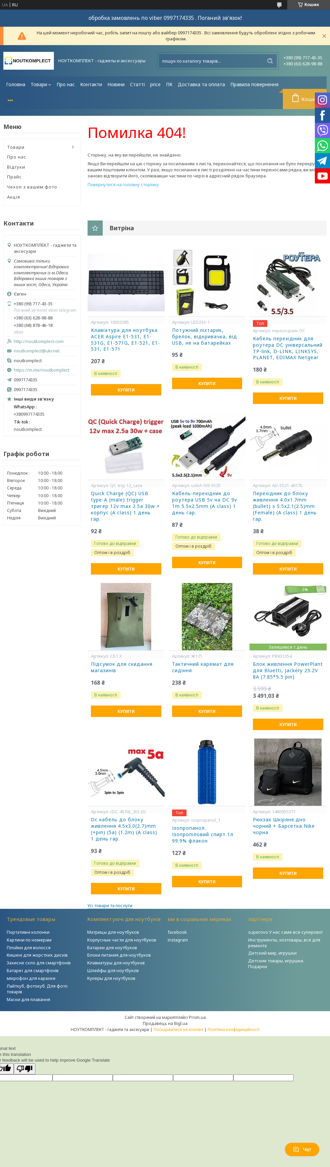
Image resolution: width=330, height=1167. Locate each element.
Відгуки (16, 167)
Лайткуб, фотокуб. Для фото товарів (37, 989)
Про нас (66, 84)
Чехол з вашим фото (32, 187)
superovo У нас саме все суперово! (285, 932)
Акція (13, 197)
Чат (302, 1149)
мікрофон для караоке (31, 978)
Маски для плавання (28, 999)
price (155, 84)
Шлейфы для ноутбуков (113, 970)
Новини (116, 84)
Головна (15, 84)
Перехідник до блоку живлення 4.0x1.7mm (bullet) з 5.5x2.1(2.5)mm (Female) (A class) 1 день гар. (285, 506)
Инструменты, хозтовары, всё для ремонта (284, 943)
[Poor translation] (24, 1068)
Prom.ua (197, 1017)
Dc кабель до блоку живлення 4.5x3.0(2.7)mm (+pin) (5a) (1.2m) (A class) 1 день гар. (124, 829)
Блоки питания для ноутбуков (119, 955)
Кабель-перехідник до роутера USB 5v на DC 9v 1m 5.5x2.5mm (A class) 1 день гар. (204, 503)
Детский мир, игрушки (272, 953)
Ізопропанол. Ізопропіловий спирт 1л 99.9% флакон (202, 834)
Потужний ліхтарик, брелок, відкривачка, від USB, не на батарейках (204, 336)
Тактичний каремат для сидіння (203, 667)
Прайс (14, 177)
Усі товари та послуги (110, 905)
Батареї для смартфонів (33, 970)
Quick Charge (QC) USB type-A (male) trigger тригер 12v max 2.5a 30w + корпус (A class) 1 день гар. (125, 506)
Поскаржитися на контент (178, 1029)
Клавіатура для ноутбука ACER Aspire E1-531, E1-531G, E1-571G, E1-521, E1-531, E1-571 (125, 339)
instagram (178, 940)
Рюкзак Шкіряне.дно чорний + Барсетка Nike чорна (284, 826)
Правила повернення (254, 84)
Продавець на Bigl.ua (165, 1023)
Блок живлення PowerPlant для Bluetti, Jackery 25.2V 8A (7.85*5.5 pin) (288, 670)
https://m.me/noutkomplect (41, 370)
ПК (169, 84)
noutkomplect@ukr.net (37, 351)
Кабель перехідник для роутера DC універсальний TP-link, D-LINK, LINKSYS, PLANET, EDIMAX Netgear (288, 348)
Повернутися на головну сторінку (123, 184)
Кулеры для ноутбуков (111, 978)
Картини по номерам (29, 940)
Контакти (91, 84)
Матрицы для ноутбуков (113, 932)
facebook (177, 932)
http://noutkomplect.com (39, 341)
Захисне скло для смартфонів (39, 963)
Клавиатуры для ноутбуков (116, 963)
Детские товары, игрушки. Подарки (276, 963)
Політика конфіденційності (234, 1029)
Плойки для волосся (29, 948)
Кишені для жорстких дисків (37, 955)
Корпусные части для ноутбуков (121, 940)
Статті (137, 84)
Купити (126, 390)
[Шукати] (270, 61)
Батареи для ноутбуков (112, 948)
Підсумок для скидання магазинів (122, 667)
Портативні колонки (28, 932)
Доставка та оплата (201, 84)
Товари (39, 84)
